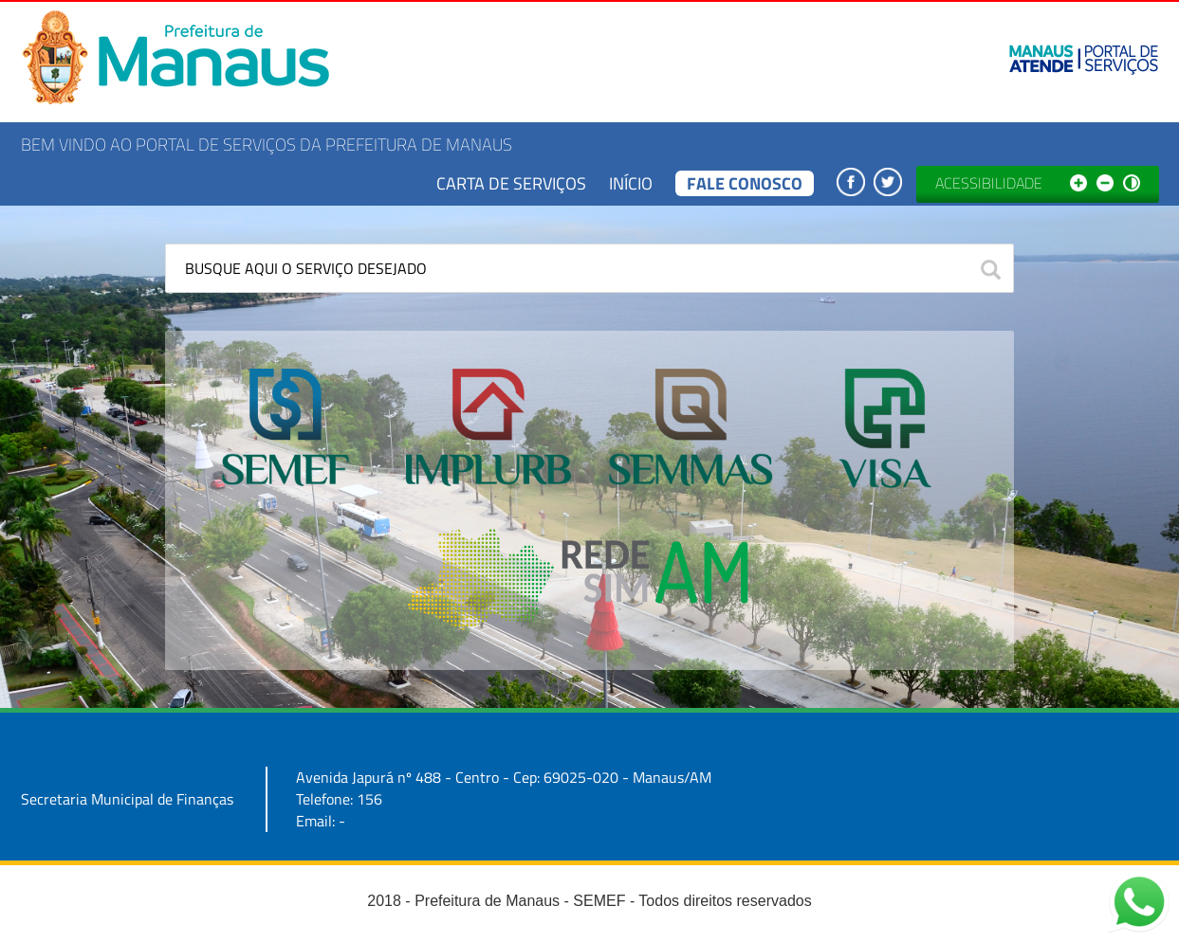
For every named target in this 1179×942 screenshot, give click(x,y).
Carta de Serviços (511, 183)
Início (631, 183)
